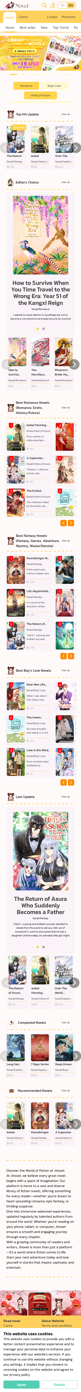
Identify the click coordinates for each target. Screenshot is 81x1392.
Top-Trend (61, 27)
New (44, 27)
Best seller (28, 27)
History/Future (40, 95)
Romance (26, 86)
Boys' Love (54, 86)
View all (65, 114)
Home (10, 27)
